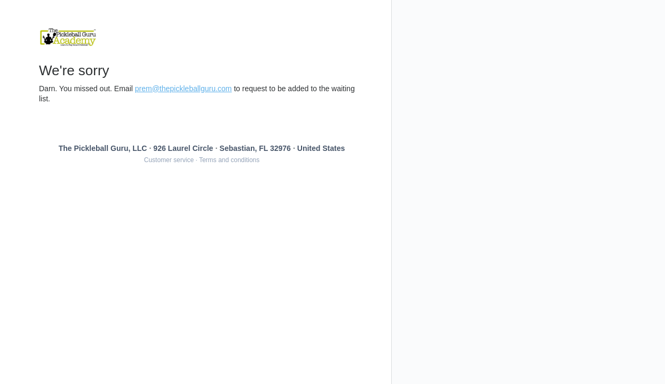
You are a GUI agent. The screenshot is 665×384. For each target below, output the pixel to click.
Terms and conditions (229, 160)
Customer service (169, 160)
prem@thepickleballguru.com (183, 88)
